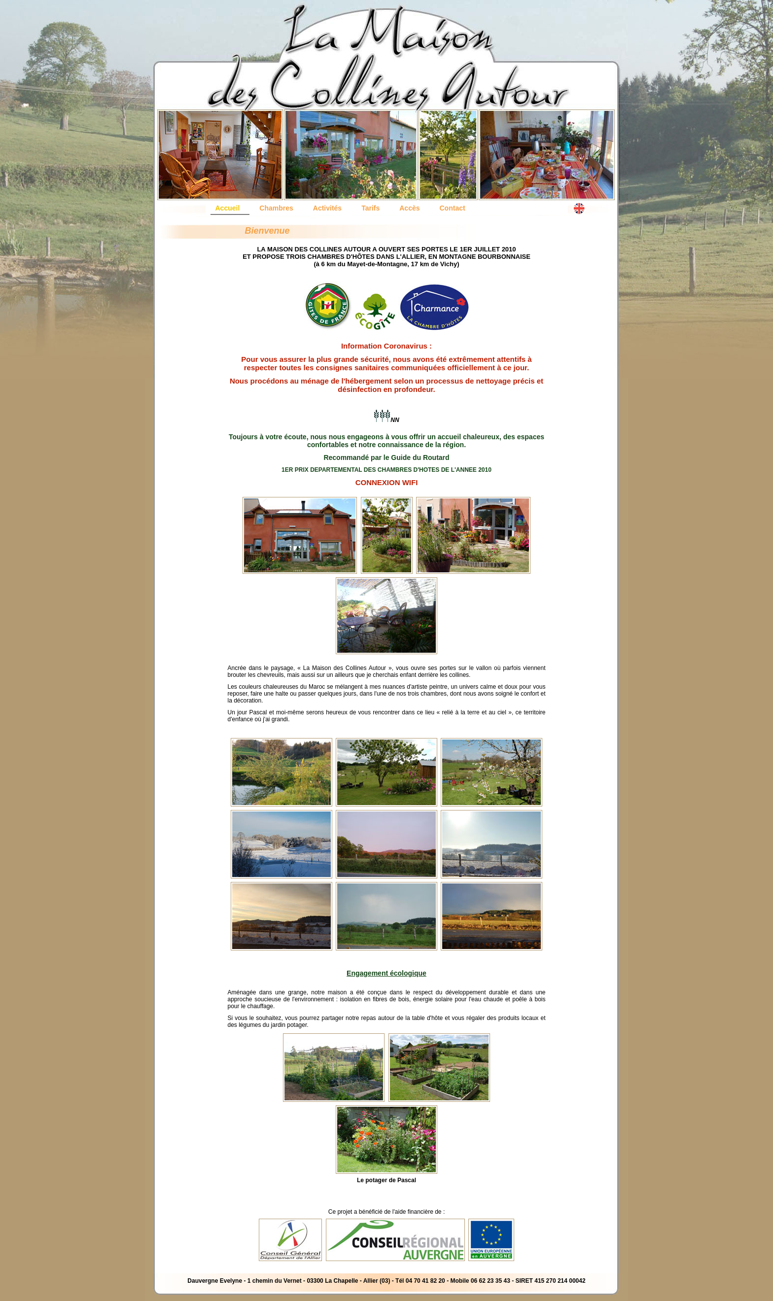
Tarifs (370, 208)
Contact (452, 208)
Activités (327, 208)
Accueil (227, 208)
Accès (409, 208)
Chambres (276, 208)
